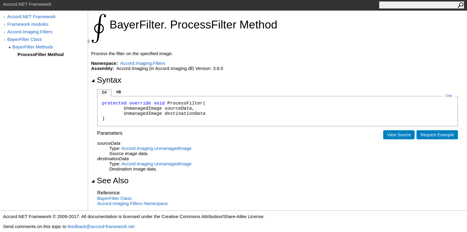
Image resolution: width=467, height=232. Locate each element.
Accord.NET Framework (31, 16)
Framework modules (27, 24)
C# (104, 92)
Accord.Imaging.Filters (29, 31)
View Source (399, 134)
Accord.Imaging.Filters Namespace (132, 203)
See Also (110, 180)
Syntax (106, 80)
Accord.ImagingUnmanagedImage (156, 148)
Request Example (437, 134)
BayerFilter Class (24, 39)
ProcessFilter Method (41, 54)
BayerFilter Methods (32, 46)
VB (118, 92)
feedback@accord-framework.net (100, 226)
